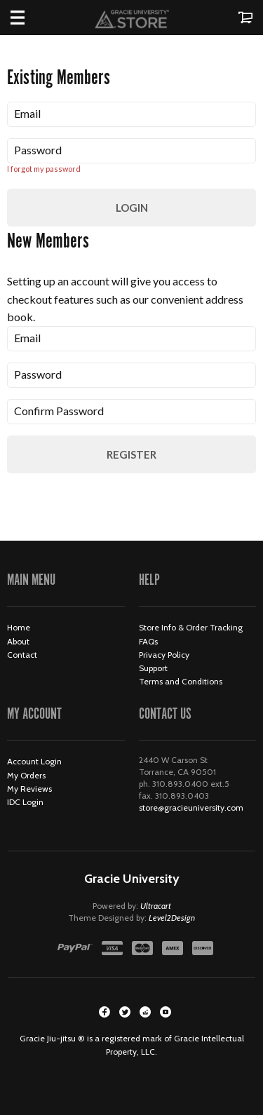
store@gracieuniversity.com (191, 807)
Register (131, 454)
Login (132, 207)
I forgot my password (44, 168)
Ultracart (155, 905)
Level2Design (172, 917)
